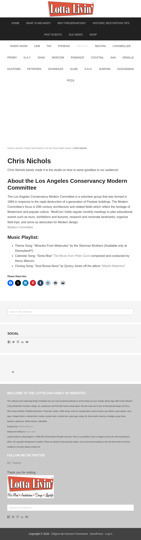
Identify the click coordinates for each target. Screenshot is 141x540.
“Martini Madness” (113, 266)
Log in (108, 533)
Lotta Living (70, 8)
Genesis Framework (76, 533)
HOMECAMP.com (25, 427)
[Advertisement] (70, 114)
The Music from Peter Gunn (71, 255)
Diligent (55, 533)
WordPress (96, 533)
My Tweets (14, 462)
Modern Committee (20, 227)
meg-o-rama (30, 432)
